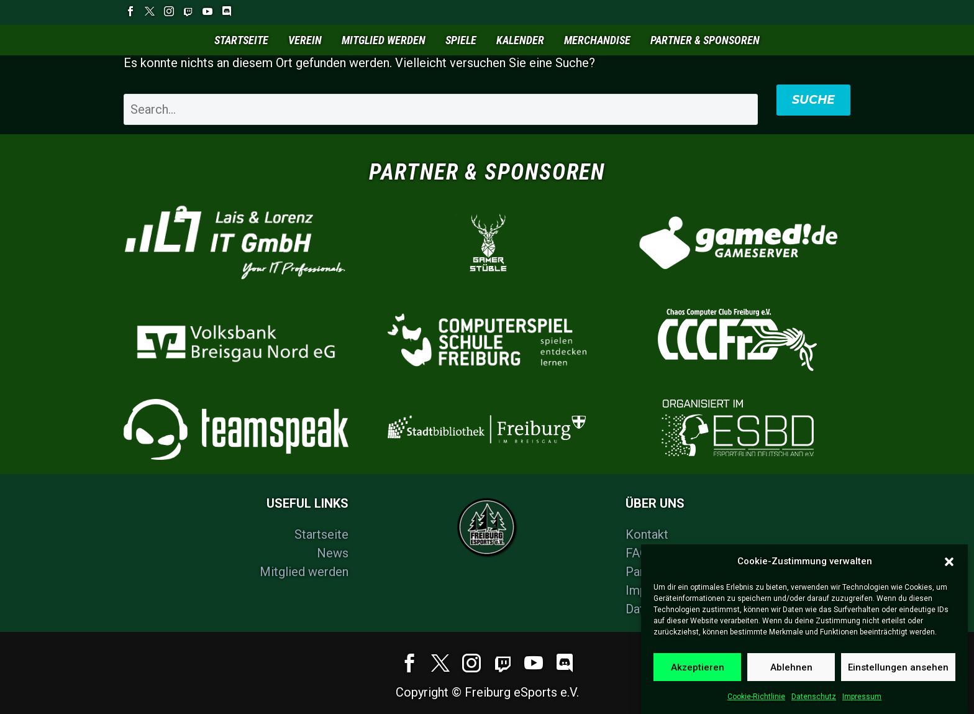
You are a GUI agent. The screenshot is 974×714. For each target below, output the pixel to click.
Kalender (520, 40)
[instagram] (471, 663)
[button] (949, 567)
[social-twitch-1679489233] (502, 663)
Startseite (241, 40)
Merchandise (597, 40)
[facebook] (409, 663)
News (332, 553)
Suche (813, 100)
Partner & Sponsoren (705, 40)
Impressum (861, 702)
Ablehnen (791, 673)
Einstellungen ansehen (898, 673)
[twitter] (440, 663)
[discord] (564, 663)
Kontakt (647, 534)
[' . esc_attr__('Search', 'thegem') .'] (441, 109)
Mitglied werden (384, 40)
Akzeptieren (697, 673)
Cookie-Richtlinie (756, 702)
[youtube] (533, 663)
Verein (305, 40)
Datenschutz (813, 702)
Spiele (460, 40)
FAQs (640, 553)
